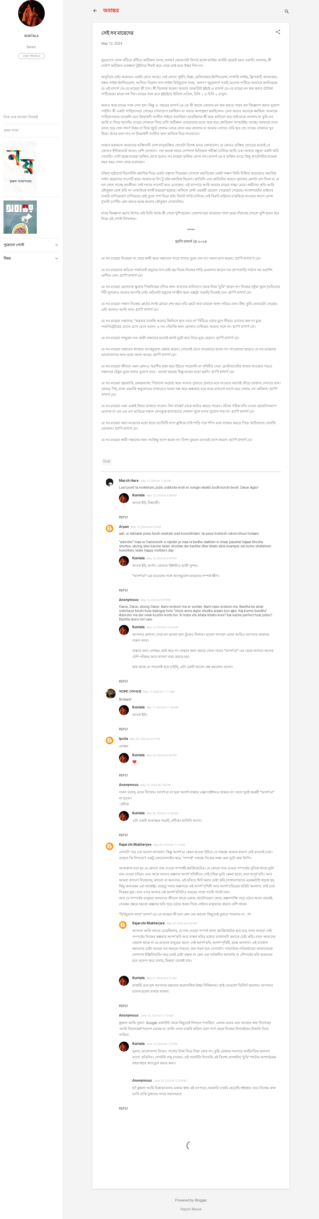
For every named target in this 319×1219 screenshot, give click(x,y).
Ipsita (123, 739)
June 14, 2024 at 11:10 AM (156, 1015)
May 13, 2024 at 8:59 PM (155, 600)
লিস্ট (106, 462)
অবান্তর (111, 11)
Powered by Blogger (191, 1200)
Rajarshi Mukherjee (135, 844)
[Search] (287, 12)
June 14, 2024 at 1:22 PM (161, 1044)
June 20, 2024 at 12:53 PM (170, 1080)
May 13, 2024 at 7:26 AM (155, 480)
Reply (123, 517)
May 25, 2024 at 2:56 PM (155, 785)
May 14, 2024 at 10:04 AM (162, 627)
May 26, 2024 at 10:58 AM (162, 813)
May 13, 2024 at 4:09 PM (161, 558)
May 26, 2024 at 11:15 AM (169, 844)
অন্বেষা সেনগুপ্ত (130, 691)
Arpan (124, 527)
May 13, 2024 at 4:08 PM (161, 495)
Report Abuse (191, 1209)
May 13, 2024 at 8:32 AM (146, 527)
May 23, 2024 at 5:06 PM (161, 755)
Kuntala (138, 495)
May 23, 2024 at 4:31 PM (145, 739)
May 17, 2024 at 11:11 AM (159, 691)
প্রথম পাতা (11, 130)
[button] (278, 32)
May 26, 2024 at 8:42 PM (182, 923)
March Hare (129, 480)
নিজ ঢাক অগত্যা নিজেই (21, 117)
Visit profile (31, 56)
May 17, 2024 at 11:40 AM (162, 707)
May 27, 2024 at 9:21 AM (161, 978)
